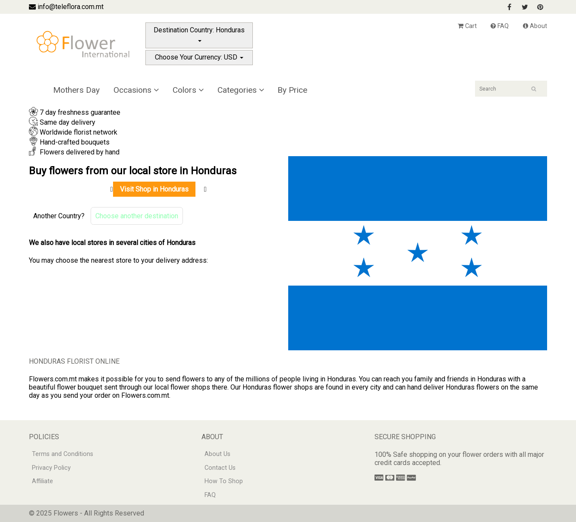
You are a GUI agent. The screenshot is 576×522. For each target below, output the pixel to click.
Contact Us (220, 468)
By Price (292, 90)
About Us (217, 454)
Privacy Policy (51, 468)
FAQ (500, 26)
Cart (467, 26)
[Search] (511, 89)
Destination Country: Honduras (199, 34)
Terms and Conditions (62, 454)
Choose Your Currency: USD (199, 57)
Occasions (136, 90)
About (535, 26)
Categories (240, 90)
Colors (188, 90)
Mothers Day (76, 90)
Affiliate (42, 481)
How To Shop (224, 481)
